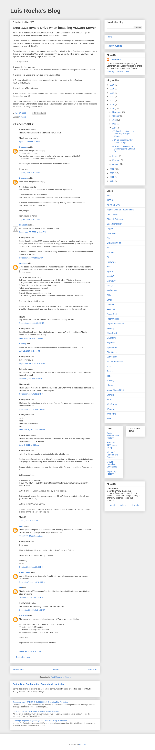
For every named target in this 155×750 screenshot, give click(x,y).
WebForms (112, 404)
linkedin (135, 505)
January (116, 164)
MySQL (110, 286)
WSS (109, 418)
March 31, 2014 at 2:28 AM (30, 651)
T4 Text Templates (115, 361)
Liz (20, 588)
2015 (112, 89)
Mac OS (110, 276)
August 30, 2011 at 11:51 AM (31, 536)
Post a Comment (23, 657)
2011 (112, 100)
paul (21, 526)
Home (56, 669)
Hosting (22, 344)
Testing (110, 371)
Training (110, 380)
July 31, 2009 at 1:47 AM (29, 219)
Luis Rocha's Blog (35, 11)
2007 (112, 173)
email (112, 505)
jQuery (110, 271)
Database (111, 233)
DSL (109, 238)
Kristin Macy (24, 572)
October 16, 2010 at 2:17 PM (31, 394)
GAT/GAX (111, 252)
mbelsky (23, 263)
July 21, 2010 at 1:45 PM (29, 351)
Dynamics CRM (114, 243)
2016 (112, 85)
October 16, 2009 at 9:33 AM (31, 258)
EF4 (109, 247)
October (116, 116)
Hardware (111, 262)
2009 (112, 108)
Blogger (82, 744)
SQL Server (112, 352)
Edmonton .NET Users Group (112, 445)
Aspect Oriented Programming (120, 210)
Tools (109, 376)
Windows (111, 409)
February (116, 160)
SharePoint (112, 333)
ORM (109, 295)
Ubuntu (110, 385)
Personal (111, 309)
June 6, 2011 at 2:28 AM (29, 445)
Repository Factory (115, 323)
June (114, 120)
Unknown (23, 147)
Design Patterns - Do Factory (113, 435)
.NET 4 (110, 200)
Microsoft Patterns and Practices (112, 454)
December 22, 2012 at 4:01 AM (32, 610)
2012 (112, 97)
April (114, 128)
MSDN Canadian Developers (112, 464)
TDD (109, 366)
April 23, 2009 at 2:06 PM (29, 142)
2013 (112, 93)
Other (109, 300)
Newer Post (18, 669)
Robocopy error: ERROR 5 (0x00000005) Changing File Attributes (40, 702)
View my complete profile (118, 71)
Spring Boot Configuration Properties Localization (39, 684)
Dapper (110, 229)
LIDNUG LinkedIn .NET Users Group (122, 141)
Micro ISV (111, 281)
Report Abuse (114, 45)
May (114, 124)
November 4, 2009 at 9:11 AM (31, 323)
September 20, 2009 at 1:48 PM (32, 232)
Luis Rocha (115, 59)
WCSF (110, 399)
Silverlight (111, 338)
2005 (112, 177)
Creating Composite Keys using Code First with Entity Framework (40, 720)
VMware (22, 117)
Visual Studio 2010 (115, 390)
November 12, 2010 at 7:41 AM (32, 409)
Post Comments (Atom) (61, 677)
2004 (112, 181)
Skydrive (111, 342)
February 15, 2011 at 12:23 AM (32, 430)
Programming (113, 319)
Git (108, 257)
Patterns (110, 305)
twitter (123, 505)
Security (110, 328)
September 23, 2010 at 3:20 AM (32, 363)
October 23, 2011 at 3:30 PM (31, 567)
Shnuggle (23, 225)
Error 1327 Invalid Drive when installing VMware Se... (123, 149)
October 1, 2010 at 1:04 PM (30, 379)
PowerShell (112, 314)
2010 (112, 104)
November (117, 112)
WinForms (111, 414)
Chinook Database (115, 219)
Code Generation (114, 224)
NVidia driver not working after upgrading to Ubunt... (123, 133)
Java (109, 266)
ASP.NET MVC (113, 205)
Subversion (112, 357)
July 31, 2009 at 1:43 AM (29, 173)
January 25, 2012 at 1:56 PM (31, 597)
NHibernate (112, 290)
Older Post (92, 669)
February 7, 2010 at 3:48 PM (31, 338)
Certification (112, 214)
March (115, 156)
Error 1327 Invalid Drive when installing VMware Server (36, 711)
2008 (112, 169)
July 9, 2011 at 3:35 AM (29, 521)
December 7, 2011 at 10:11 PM (32, 582)
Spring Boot (112, 347)
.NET (109, 195)
